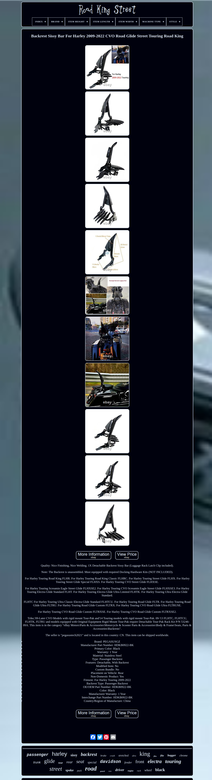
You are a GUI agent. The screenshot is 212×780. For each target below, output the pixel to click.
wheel (148, 770)
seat (80, 761)
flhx (155, 756)
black (160, 769)
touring (173, 761)
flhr (162, 755)
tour (60, 762)
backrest (89, 754)
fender (128, 762)
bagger (171, 755)
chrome (183, 755)
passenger (37, 755)
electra (155, 761)
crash (112, 755)
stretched (123, 755)
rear (69, 762)
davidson (110, 761)
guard (102, 771)
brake (103, 755)
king (145, 754)
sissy (73, 755)
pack (79, 770)
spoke (69, 770)
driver (119, 770)
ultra (134, 756)
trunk (37, 762)
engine (130, 771)
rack (139, 770)
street (55, 769)
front (139, 761)
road (91, 768)
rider (110, 771)
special (92, 762)
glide (49, 761)
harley (59, 754)
